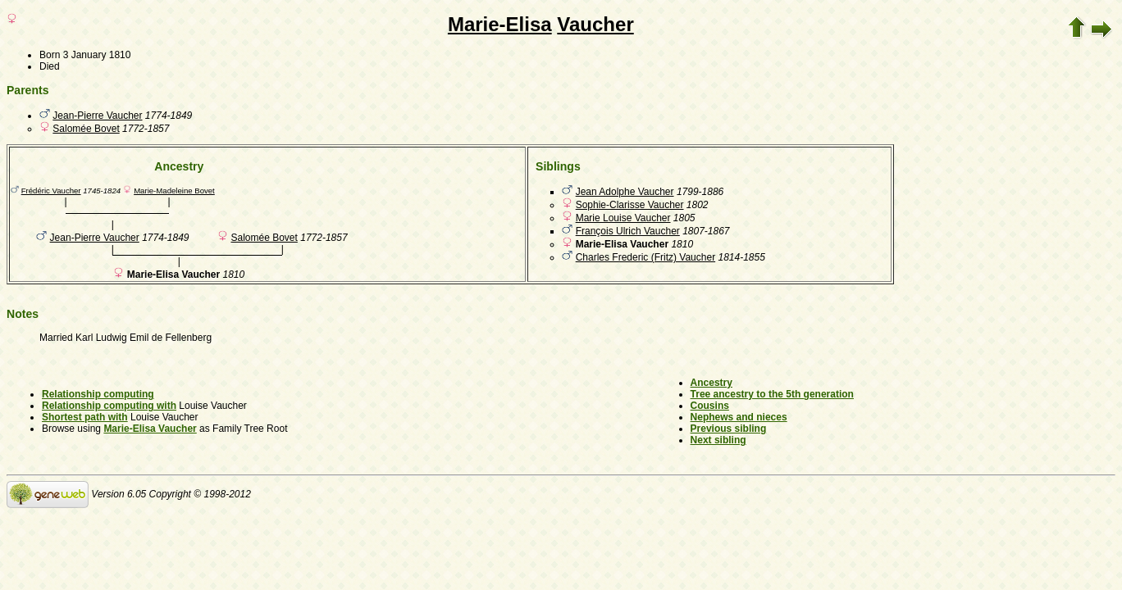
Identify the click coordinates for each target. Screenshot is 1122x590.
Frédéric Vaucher (51, 190)
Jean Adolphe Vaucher (625, 191)
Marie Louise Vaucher (623, 218)
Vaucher (595, 24)
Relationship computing (98, 394)
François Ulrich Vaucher (628, 231)
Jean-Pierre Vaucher (97, 115)
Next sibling (718, 440)
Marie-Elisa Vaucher (149, 428)
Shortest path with (85, 417)
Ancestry (711, 382)
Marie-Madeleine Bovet (174, 190)
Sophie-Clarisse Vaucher (630, 205)
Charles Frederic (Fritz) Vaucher (645, 257)
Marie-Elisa (500, 24)
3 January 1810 (97, 55)
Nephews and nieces (739, 417)
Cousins (710, 405)
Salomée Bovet (85, 128)
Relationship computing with (109, 405)
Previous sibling (729, 428)
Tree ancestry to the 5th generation (772, 394)
